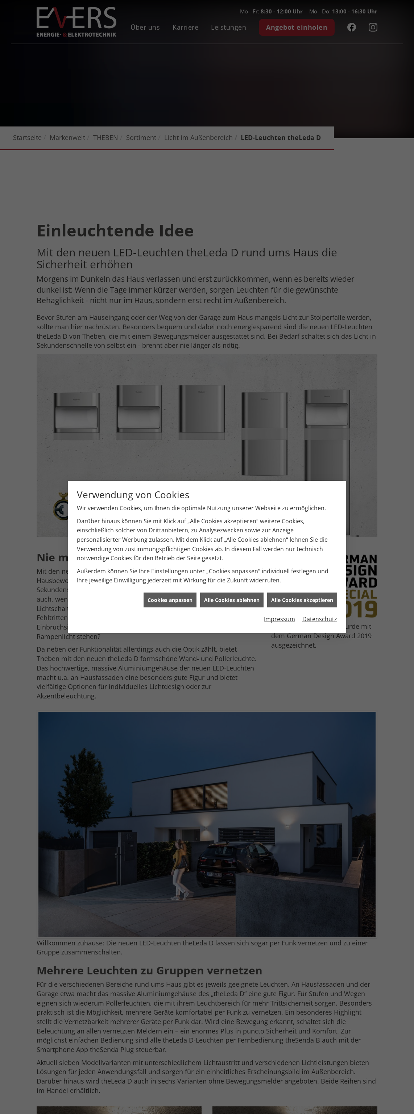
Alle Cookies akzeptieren (302, 583)
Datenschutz (319, 602)
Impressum (279, 602)
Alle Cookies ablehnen (232, 583)
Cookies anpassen (170, 583)
